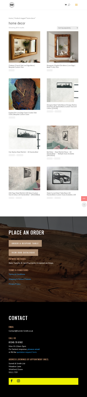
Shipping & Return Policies (20, 279)
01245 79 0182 (16, 342)
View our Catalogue (23, 252)
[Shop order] (67, 28)
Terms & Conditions (17, 274)
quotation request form (27, 352)
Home (11, 18)
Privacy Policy (14, 284)
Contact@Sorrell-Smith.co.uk (21, 331)
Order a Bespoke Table (25, 243)
